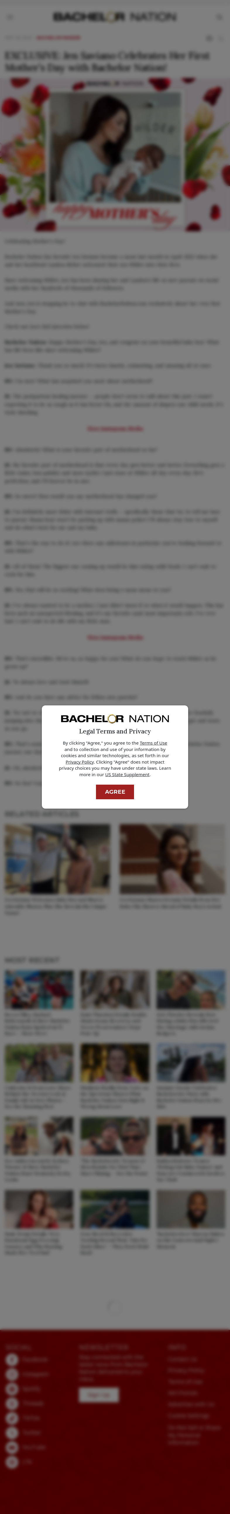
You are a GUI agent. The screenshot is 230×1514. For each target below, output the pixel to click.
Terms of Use (153, 743)
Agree (115, 791)
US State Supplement (127, 774)
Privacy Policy (80, 762)
